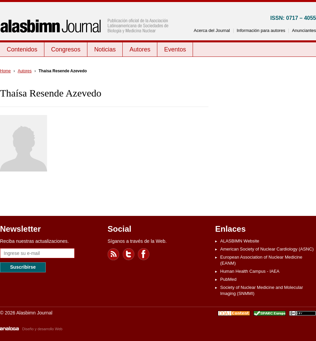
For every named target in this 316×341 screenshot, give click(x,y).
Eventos (175, 49)
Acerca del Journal (212, 30)
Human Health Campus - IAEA (249, 271)
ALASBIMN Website (239, 240)
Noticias (105, 49)
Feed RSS (114, 254)
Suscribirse (23, 267)
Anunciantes (304, 30)
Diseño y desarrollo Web (42, 329)
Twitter (129, 254)
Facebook (144, 254)
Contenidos (22, 49)
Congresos (65, 49)
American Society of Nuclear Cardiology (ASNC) (267, 249)
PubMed (228, 279)
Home (5, 71)
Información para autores (261, 30)
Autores (139, 49)
